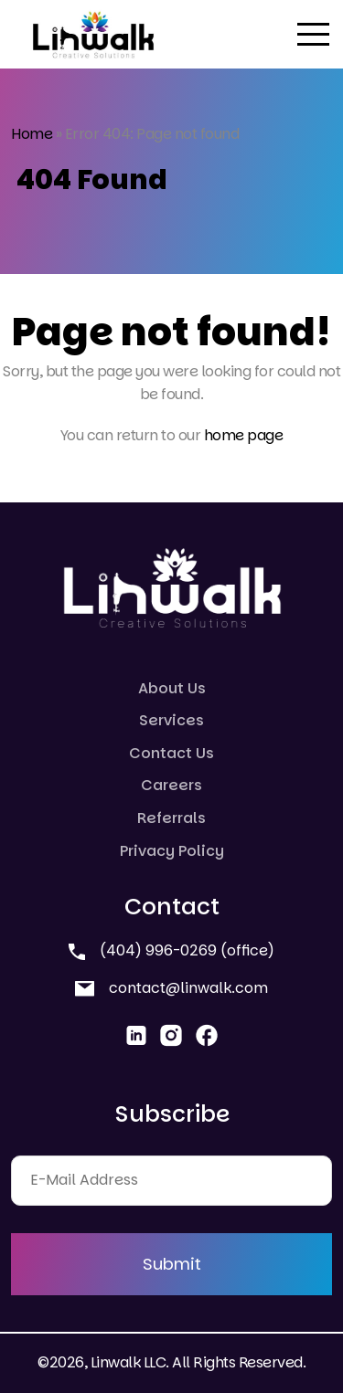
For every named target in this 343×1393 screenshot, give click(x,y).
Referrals (171, 817)
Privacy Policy (172, 850)
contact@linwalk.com (171, 987)
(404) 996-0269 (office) (171, 950)
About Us (172, 688)
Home (31, 133)
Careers (171, 785)
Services (171, 720)
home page (244, 435)
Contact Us (171, 753)
